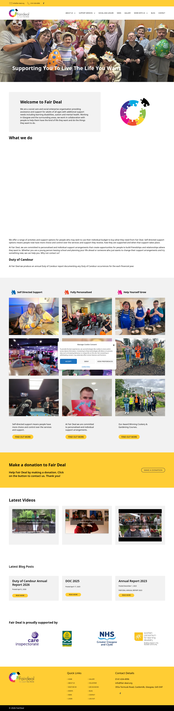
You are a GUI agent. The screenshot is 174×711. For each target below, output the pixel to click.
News (119, 13)
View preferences (105, 361)
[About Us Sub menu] (75, 13)
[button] (113, 344)
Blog (153, 13)
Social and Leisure (106, 13)
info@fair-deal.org (18, 3)
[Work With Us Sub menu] (147, 13)
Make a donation (153, 470)
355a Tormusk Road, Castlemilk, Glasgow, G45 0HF (139, 687)
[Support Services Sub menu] (94, 13)
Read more (20, 595)
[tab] (84, 79)
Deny (86, 361)
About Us (69, 13)
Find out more (23, 437)
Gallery (128, 13)
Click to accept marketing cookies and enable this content (34, 521)
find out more (76, 437)
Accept (68, 361)
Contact (161, 13)
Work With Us (139, 13)
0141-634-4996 (35, 3)
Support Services (86, 13)
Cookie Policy (86, 367)
